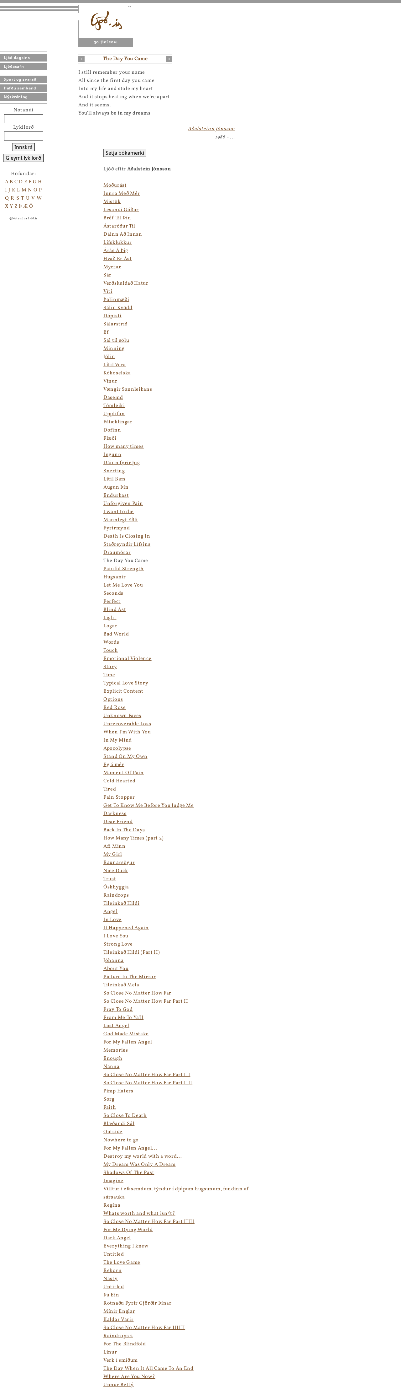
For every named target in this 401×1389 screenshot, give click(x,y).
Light (110, 617)
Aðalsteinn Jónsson (211, 129)
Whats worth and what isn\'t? (139, 1213)
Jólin (109, 356)
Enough (112, 1058)
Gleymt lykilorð (23, 157)
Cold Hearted (119, 781)
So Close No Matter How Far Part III (146, 1074)
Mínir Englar (119, 1311)
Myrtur (112, 267)
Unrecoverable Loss (127, 724)
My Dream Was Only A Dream (139, 1164)
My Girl (112, 854)
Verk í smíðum (120, 1360)
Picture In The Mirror (129, 976)
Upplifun (114, 413)
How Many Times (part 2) (133, 838)
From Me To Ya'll (123, 1017)
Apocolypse (117, 748)
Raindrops (116, 895)
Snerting (114, 471)
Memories (115, 1050)
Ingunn (112, 454)
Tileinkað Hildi (121, 903)
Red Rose (114, 707)
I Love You (115, 936)
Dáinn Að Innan (122, 234)
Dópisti (112, 316)
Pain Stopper (119, 797)
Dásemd (113, 397)
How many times (123, 446)
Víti (107, 291)
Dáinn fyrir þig (121, 462)
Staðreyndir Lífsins (126, 544)
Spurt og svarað (20, 79)
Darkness (115, 813)
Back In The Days (124, 830)
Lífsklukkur (117, 242)
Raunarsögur (119, 862)
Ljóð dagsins (17, 57)
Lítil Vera (114, 365)
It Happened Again (126, 928)
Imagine (113, 1180)
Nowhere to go (121, 1140)
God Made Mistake (126, 1034)
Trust (109, 879)
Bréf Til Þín (117, 218)
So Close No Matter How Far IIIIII (144, 1327)
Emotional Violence (127, 658)
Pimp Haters (118, 1091)
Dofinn (112, 430)
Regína (111, 1205)
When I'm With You (127, 732)
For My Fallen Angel (127, 1042)
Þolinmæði (116, 299)
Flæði (110, 438)
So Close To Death (125, 1115)
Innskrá (23, 147)
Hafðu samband (20, 88)
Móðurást (115, 185)
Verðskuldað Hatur (125, 283)
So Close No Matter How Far (137, 993)
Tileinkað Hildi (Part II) (131, 952)
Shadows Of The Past (128, 1172)
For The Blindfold (124, 1344)
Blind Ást (114, 609)
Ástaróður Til (119, 226)
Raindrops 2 (118, 1336)
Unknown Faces (122, 715)
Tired (109, 789)
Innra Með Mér (121, 193)
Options (113, 699)
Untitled (113, 1254)
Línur (110, 1352)
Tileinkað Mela (121, 985)
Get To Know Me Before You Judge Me (148, 805)
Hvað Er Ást (117, 258)
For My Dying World (128, 1229)
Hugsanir (114, 577)
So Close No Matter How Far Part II (145, 1001)
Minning (114, 348)
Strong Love (118, 944)
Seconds (113, 593)
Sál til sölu (116, 340)
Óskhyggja (116, 887)
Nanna (111, 1066)
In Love (112, 919)
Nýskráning (16, 96)
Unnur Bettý (118, 1384)
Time (109, 675)
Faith (109, 1107)
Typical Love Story (125, 683)
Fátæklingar (118, 422)
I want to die (118, 511)
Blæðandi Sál (118, 1123)
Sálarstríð (115, 324)
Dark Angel (117, 1238)
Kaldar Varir (118, 1319)
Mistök (112, 201)
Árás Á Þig (115, 250)
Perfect (112, 601)
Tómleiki (114, 405)
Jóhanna (113, 960)
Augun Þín (115, 487)
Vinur (110, 381)
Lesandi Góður (121, 209)
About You (115, 968)
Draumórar (117, 552)
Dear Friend (118, 821)
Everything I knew (125, 1246)
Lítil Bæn (114, 479)
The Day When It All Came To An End (148, 1368)
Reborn (112, 1270)
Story (110, 666)
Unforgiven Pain (123, 503)
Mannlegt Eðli (120, 520)
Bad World (116, 634)
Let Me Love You (123, 585)
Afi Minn (114, 846)
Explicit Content (123, 691)
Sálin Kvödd (118, 307)
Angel (110, 911)
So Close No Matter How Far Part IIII (147, 1083)
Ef (105, 332)
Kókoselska (117, 373)
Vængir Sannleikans (127, 389)
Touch (110, 650)
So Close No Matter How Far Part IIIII (149, 1221)
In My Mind (117, 740)
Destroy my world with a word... (142, 1156)
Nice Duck (115, 870)
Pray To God (118, 1009)
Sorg (109, 1099)
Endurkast (116, 495)
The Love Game (121, 1262)
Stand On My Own (125, 756)
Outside (112, 1132)
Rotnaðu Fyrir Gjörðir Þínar (137, 1303)
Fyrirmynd (116, 528)
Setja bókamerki (125, 152)
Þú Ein (111, 1295)
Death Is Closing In (126, 536)
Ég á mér (113, 764)
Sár (107, 275)
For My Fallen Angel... (130, 1148)
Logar (110, 626)
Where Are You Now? (129, 1376)
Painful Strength (123, 569)
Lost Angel (116, 1025)
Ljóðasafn (14, 66)
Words (111, 642)
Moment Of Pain (123, 773)
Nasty (110, 1278)
